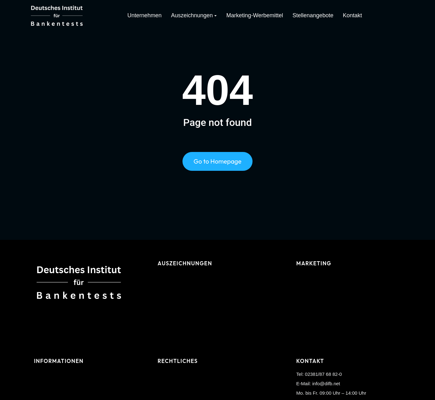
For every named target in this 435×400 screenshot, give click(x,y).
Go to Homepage (217, 162)
